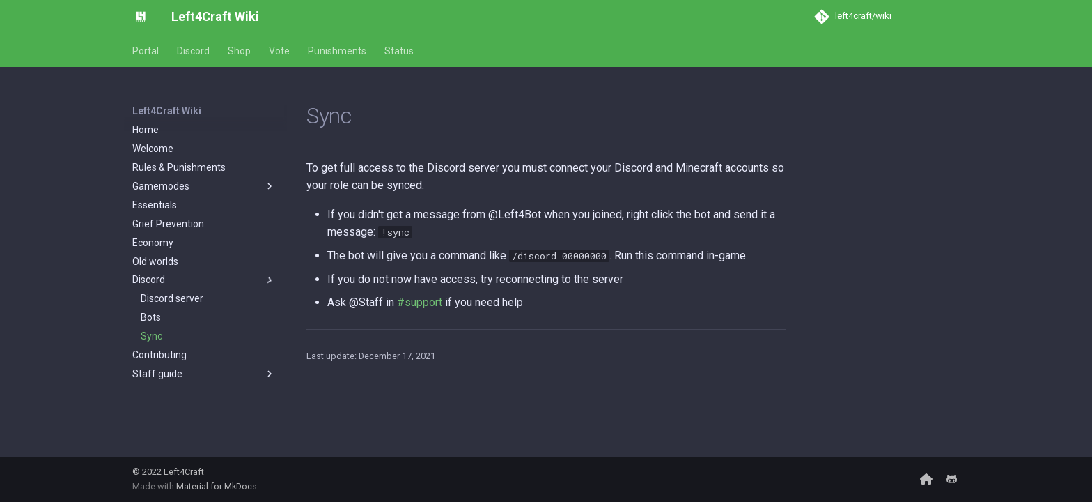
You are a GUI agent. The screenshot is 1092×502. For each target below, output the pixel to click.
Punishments (337, 50)
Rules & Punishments (179, 167)
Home (145, 129)
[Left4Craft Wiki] (141, 17)
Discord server (172, 298)
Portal (145, 50)
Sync (151, 336)
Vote (279, 50)
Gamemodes (204, 186)
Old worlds (155, 261)
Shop (239, 50)
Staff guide (204, 373)
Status (399, 50)
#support (419, 302)
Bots (151, 317)
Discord (193, 50)
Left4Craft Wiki (166, 110)
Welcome (152, 148)
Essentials (154, 205)
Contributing (159, 354)
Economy (152, 242)
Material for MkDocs (216, 486)
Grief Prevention (168, 223)
